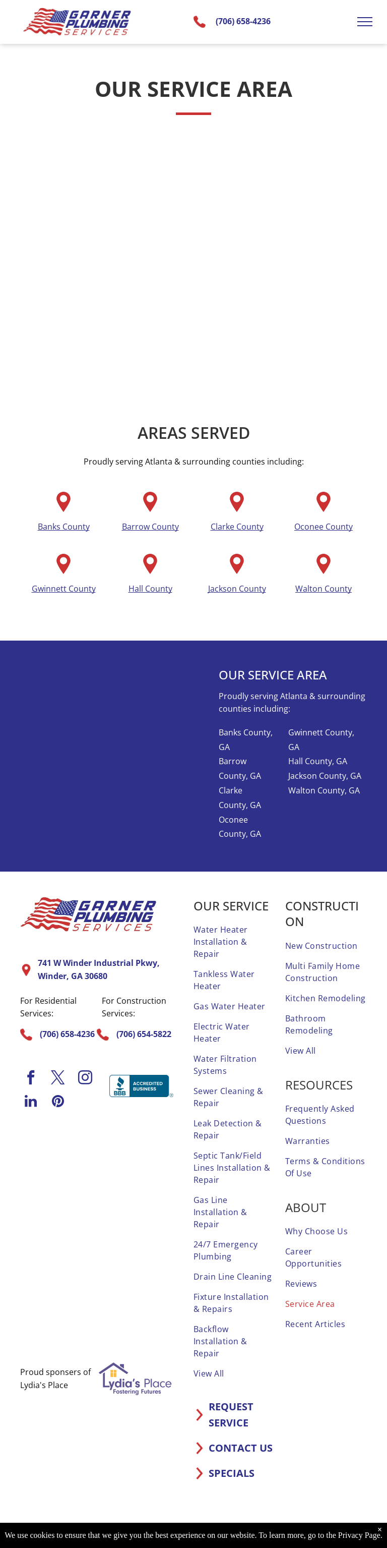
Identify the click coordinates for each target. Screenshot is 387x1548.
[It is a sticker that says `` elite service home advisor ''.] (133, 1238)
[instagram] (85, 1079)
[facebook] (30, 1079)
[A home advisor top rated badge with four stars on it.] (60, 1164)
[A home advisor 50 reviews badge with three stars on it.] (60, 1238)
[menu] (365, 22)
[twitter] (58, 1079)
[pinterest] (58, 1102)
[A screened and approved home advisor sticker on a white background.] (60, 1310)
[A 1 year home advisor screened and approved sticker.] (133, 1164)
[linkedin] (30, 1102)
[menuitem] (234, 942)
